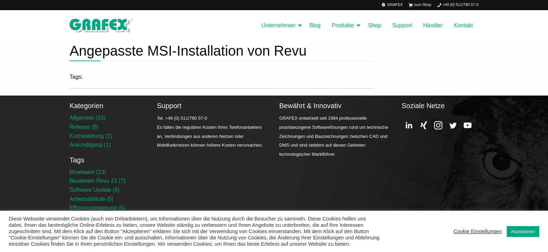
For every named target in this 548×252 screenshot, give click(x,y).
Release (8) (84, 127)
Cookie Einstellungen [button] (478, 231)
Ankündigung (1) (90, 145)
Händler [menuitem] (433, 25)
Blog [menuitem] (314, 25)
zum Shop (420, 5)
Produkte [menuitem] (343, 25)
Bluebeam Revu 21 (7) (97, 181)
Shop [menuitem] (374, 25)
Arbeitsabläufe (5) (92, 199)
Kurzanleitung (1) (91, 136)
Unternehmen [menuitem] (278, 25)
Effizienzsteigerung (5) (97, 208)
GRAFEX (392, 5)
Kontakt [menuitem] (463, 25)
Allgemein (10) (88, 118)
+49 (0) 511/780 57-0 (457, 5)
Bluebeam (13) (88, 172)
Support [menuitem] (402, 25)
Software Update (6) (95, 190)
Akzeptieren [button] (523, 231)
